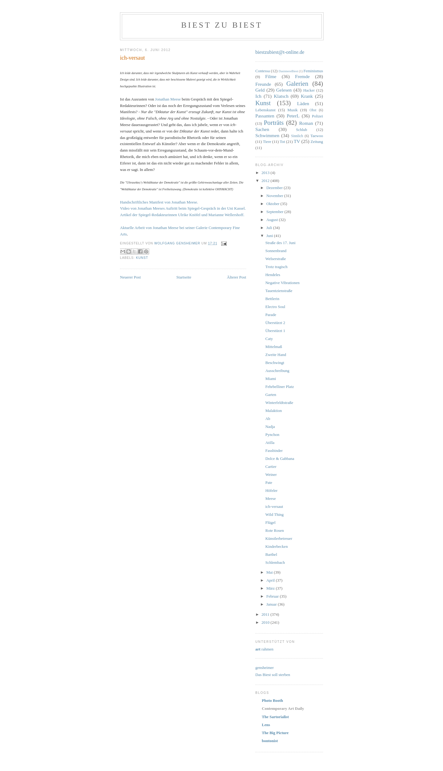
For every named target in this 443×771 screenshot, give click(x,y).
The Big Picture (275, 732)
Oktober (273, 203)
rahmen (264, 649)
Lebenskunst (265, 110)
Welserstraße (275, 258)
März (271, 588)
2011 (265, 614)
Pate (268, 482)
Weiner (271, 474)
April (271, 580)
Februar (273, 596)
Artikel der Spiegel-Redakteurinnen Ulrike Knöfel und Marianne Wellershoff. (182, 214)
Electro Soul (275, 306)
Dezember (275, 187)
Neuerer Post (130, 277)
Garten (270, 394)
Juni (270, 235)
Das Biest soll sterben (272, 674)
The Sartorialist (275, 716)
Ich (258, 96)
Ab (267, 418)
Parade (270, 314)
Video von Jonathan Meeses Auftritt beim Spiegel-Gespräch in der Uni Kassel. (183, 208)
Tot (282, 141)
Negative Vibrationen (282, 282)
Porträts (274, 122)
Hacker (309, 90)
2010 (265, 622)
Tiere (267, 141)
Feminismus (313, 71)
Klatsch (281, 96)
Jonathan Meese (168, 99)
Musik (292, 110)
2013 (265, 172)
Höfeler (271, 490)
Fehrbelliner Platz (279, 386)
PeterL (293, 115)
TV (297, 141)
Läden (303, 103)
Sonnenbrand (275, 250)
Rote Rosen (274, 530)
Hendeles (272, 274)
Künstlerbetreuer (278, 538)
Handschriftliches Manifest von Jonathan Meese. (159, 202)
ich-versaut (274, 506)
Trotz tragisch (276, 266)
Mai (270, 572)
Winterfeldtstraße (279, 402)
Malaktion (273, 410)
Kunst (142, 257)
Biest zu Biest (221, 25)
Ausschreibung (277, 370)
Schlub (301, 129)
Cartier (270, 466)
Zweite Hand (275, 354)
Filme (270, 76)
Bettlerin (272, 298)
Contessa (262, 71)
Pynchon (272, 434)
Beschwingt (274, 362)
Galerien (297, 83)
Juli (269, 227)
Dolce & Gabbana (279, 458)
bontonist (270, 740)
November (275, 195)
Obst (312, 110)
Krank (307, 96)
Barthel (271, 554)
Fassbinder (273, 450)
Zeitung (317, 141)
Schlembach (275, 562)
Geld (260, 90)
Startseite (183, 277)
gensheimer (264, 667)
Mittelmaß (273, 346)
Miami (270, 378)
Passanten (264, 115)
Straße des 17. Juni (280, 242)
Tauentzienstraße (278, 290)
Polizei (317, 116)
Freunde (263, 84)
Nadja (270, 426)
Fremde (302, 76)
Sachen (262, 129)
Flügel (270, 522)
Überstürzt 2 (275, 322)
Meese (270, 498)
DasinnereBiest (288, 71)
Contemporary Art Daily (283, 708)
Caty (269, 338)
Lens (266, 724)
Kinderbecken (276, 546)
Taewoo (316, 135)
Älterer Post (236, 277)
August (272, 219)
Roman (306, 123)
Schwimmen (267, 135)
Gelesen (284, 90)
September (275, 211)
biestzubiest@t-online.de (279, 52)
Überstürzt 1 (275, 330)
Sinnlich (297, 136)
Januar (272, 604)
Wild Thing (274, 514)
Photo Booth (272, 700)
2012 (265, 180)
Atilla (269, 442)
